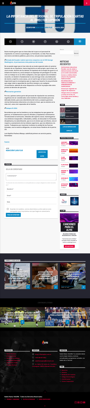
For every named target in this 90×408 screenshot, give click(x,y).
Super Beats (64, 178)
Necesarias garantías (13, 92)
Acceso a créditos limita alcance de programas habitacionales (69, 76)
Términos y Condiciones (13, 399)
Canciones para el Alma (65, 143)
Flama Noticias (63, 158)
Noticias (45, 11)
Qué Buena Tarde (12, 362)
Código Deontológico (68, 377)
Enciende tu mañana (64, 171)
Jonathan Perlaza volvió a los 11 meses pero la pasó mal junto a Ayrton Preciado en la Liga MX (67, 315)
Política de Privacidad (29, 399)
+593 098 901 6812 (40, 357)
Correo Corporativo (68, 381)
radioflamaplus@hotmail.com (44, 361)
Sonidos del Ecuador (64, 150)
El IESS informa (11, 356)
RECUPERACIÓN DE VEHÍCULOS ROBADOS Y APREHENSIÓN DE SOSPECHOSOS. (72, 275)
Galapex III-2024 (11, 108)
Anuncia (64, 372)
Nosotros (65, 370)
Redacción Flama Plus (43, 27)
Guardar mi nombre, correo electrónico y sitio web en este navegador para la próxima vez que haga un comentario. (30, 209)
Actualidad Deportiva (64, 184)
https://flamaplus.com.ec (43, 354)
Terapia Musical (12, 365)
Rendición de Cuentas (68, 374)
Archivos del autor (42, 154)
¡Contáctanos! (66, 379)
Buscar (62, 49)
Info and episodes (69, 246)
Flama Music (64, 165)
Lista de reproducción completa (69, 129)
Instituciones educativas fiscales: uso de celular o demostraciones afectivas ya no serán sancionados (17, 275)
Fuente (6, 142)
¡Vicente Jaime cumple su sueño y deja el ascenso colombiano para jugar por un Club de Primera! (23, 315)
